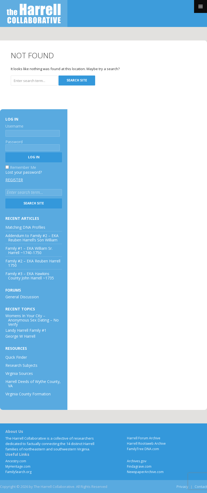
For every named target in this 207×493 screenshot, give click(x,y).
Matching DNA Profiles (25, 227)
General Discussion (22, 296)
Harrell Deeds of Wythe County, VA (33, 383)
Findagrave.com (139, 466)
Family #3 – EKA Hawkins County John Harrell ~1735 (29, 275)
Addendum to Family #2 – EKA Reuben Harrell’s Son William (31, 237)
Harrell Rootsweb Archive (146, 443)
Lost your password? (23, 172)
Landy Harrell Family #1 (25, 330)
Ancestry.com (15, 461)
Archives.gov (136, 461)
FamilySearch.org (18, 472)
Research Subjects (21, 365)
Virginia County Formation (28, 393)
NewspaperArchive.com (145, 472)
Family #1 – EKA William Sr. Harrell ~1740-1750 (29, 250)
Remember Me (23, 167)
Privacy (182, 486)
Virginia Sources (19, 373)
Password (14, 141)
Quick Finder (16, 357)
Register (14, 179)
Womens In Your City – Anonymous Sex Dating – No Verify (32, 320)
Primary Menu (200, 6)
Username (14, 126)
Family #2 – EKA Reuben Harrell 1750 (32, 263)
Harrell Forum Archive (143, 438)
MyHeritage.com (17, 466)
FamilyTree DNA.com (143, 449)
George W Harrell (20, 336)
